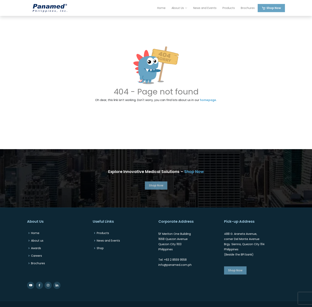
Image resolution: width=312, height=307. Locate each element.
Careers (36, 255)
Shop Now (273, 8)
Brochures (248, 8)
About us (37, 240)
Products (228, 8)
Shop (100, 248)
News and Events (204, 8)
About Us (179, 8)
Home (161, 8)
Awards (36, 248)
